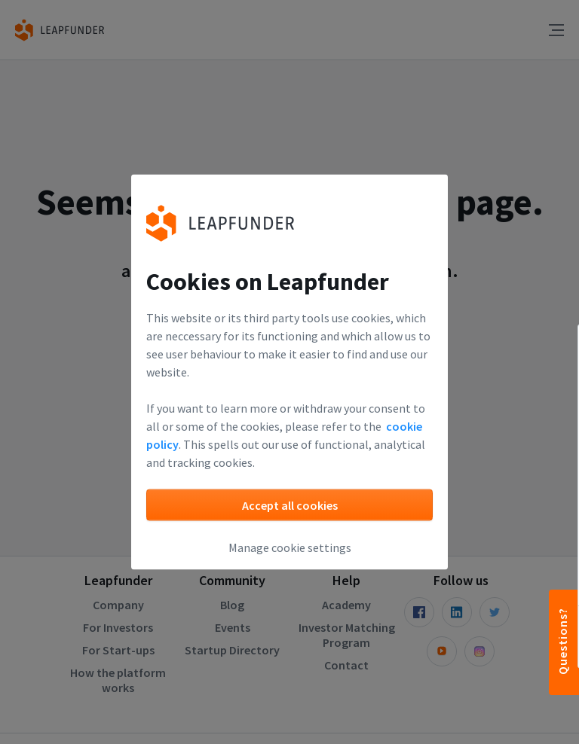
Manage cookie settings (289, 547)
